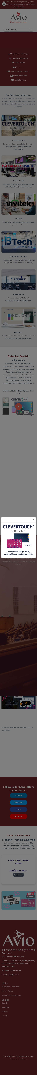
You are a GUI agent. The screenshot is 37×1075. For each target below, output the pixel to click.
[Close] (34, 520)
